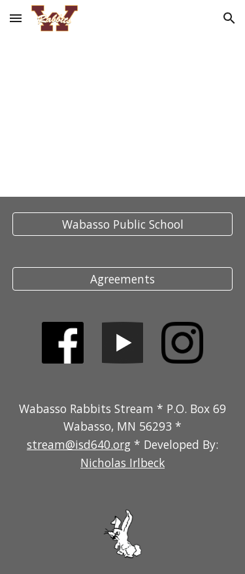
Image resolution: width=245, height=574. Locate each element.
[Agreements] (123, 279)
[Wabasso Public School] (123, 224)
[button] (15, 18)
